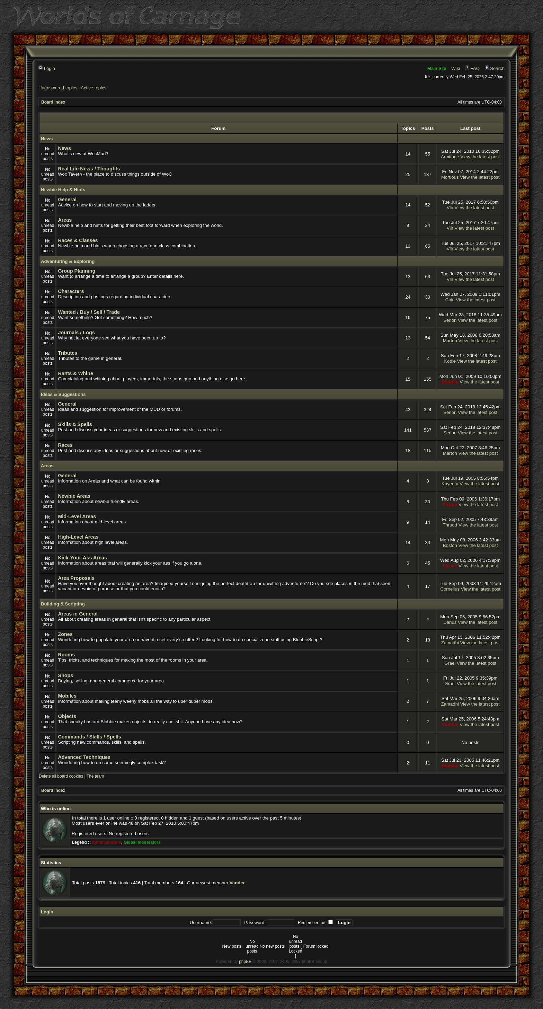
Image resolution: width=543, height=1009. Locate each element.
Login (46, 68)
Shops (65, 675)
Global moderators (142, 842)
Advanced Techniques (84, 757)
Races (65, 445)
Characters (71, 291)
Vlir (450, 207)
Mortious (450, 177)
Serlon (449, 320)
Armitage (450, 156)
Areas (65, 220)
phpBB (245, 961)
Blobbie (450, 381)
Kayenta (450, 483)
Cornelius (450, 589)
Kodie (450, 361)
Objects (67, 716)
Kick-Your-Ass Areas (82, 557)
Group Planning (76, 271)
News (47, 138)
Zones (65, 634)
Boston (450, 545)
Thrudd (450, 525)
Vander (237, 882)
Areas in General (77, 614)
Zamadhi (450, 642)
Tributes (67, 353)
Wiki (455, 68)
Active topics (93, 87)
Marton (450, 340)
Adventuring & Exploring (68, 261)
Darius (449, 622)
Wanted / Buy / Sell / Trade (89, 312)
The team (95, 776)
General (67, 199)
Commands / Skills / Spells (89, 737)
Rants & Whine (75, 373)
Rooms (66, 654)
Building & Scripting (63, 604)
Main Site (436, 68)
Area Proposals (76, 578)
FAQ (472, 68)
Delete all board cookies (61, 776)
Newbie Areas (74, 496)
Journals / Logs (76, 332)
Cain (450, 299)
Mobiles (67, 696)
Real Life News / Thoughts (89, 168)
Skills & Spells (75, 424)
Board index (53, 102)
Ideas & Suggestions (63, 394)
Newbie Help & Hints (63, 189)
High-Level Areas (78, 537)
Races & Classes (78, 240)
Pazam (450, 504)
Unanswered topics (57, 87)
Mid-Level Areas (77, 516)
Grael (449, 663)
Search (495, 68)
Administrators (106, 842)
